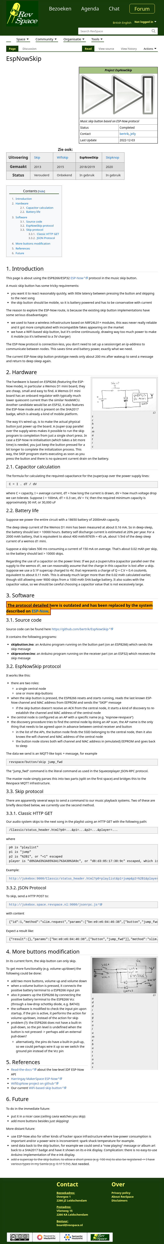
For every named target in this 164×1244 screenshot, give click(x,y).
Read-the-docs (21, 1070)
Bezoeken (60, 8)
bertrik (124, 134)
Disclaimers (119, 1200)
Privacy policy (120, 1193)
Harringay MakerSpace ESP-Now (34, 1079)
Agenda (90, 8)
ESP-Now (76, 278)
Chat (114, 8)
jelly (133, 134)
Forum (142, 8)
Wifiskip (62, 157)
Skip (37, 157)
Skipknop (112, 157)
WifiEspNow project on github (32, 1083)
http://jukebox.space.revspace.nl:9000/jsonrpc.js (53, 905)
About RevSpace (122, 1197)
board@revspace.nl (70, 1225)
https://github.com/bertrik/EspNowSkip (80, 629)
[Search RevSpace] (118, 31)
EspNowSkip (89, 157)
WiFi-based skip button (45, 1088)
